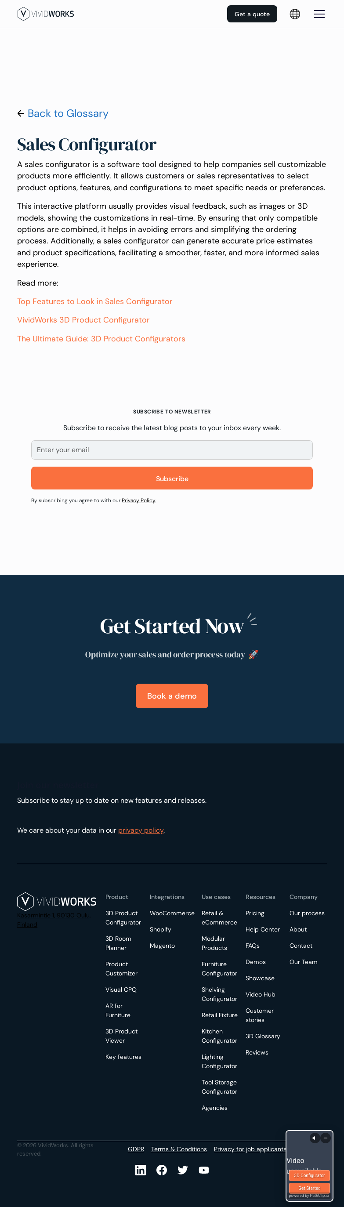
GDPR (136, 1149)
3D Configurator (309, 1175)
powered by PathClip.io (309, 1195)
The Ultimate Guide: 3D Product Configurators (101, 339)
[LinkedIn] (140, 1170)
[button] (317, 14)
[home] (46, 13)
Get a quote (252, 14)
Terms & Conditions (179, 1149)
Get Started (309, 1188)
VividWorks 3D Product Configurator (83, 320)
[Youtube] (182, 1170)
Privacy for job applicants (250, 1149)
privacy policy (140, 830)
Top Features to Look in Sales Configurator (95, 301)
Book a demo (172, 696)
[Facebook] (161, 1170)
